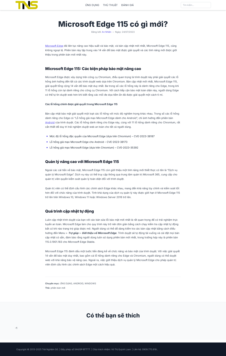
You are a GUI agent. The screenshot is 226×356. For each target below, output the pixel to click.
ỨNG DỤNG (92, 5)
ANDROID (78, 283)
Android (50, 122)
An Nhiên (106, 32)
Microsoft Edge (54, 45)
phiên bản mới (58, 287)
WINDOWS (90, 283)
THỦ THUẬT (110, 5)
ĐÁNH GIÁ (127, 5)
